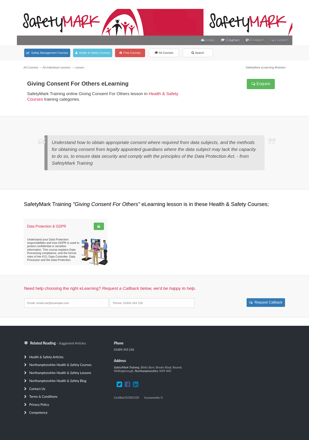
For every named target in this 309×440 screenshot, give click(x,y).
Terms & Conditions (43, 396)
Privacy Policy (39, 404)
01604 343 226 (124, 349)
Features (255, 40)
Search (197, 52)
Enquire (260, 84)
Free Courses (130, 52)
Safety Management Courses (47, 52)
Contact (279, 40)
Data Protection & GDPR (46, 226)
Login (207, 40)
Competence (38, 412)
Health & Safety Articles (46, 357)
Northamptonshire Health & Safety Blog (57, 381)
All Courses (164, 52)
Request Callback (265, 302)
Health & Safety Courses (92, 52)
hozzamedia (152, 397)
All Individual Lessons (56, 67)
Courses (230, 40)
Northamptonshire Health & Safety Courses (60, 365)
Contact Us (37, 389)
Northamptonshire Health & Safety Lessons (60, 373)
